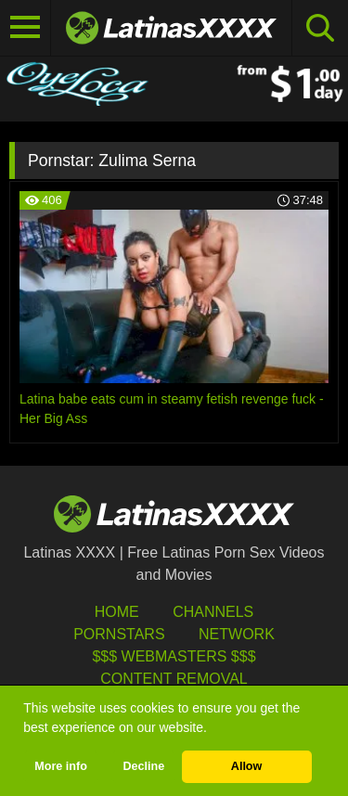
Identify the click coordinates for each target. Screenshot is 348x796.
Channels (213, 612)
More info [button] (60, 766)
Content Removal (174, 679)
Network (237, 634)
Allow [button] (247, 766)
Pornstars (118, 634)
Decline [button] (143, 766)
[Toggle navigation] (25, 28)
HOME (117, 612)
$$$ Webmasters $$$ (173, 656)
